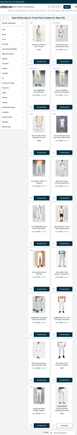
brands (20, 7)
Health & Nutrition (66, 10)
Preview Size (41, 62)
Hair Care (43, 10)
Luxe (49, 10)
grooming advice (28, 7)
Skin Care (11, 10)
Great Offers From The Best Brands (12, 2)
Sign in (67, 7)
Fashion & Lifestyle (21, 10)
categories (13, 7)
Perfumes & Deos (33, 10)
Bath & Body (55, 10)
